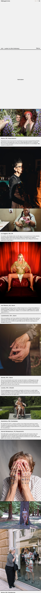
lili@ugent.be (5, 1)
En (36, 1)
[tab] (30, 48)
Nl (39, 1)
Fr (38, 1)
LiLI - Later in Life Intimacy (10, 48)
